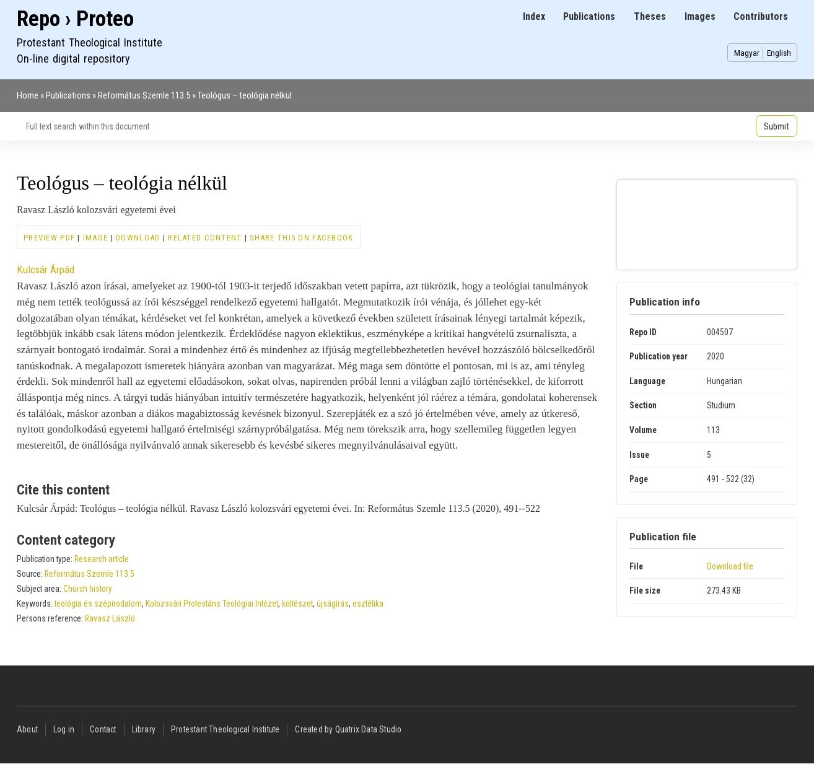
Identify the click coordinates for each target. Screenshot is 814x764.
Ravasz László (110, 618)
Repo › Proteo (75, 19)
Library (143, 729)
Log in (63, 729)
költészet (297, 603)
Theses (650, 16)
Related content (205, 237)
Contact (103, 729)
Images (700, 16)
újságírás (333, 603)
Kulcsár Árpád (45, 269)
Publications (589, 16)
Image (95, 237)
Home (27, 95)
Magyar (746, 53)
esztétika (367, 603)
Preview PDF (49, 237)
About (27, 729)
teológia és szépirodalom (98, 603)
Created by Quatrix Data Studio (348, 729)
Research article (101, 559)
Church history (87, 589)
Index (534, 16)
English (779, 53)
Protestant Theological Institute (225, 729)
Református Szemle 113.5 (144, 95)
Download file (730, 566)
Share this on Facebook (301, 237)
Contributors (760, 16)
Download (138, 237)
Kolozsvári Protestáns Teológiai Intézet (212, 603)
